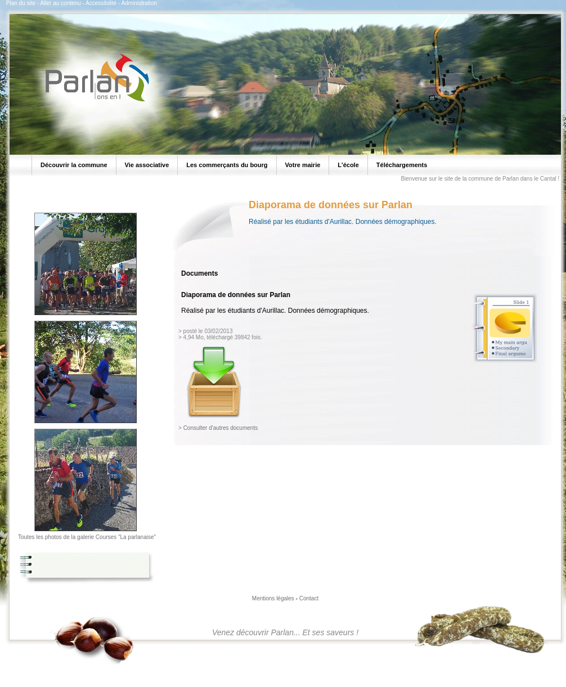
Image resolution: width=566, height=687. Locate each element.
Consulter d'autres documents (220, 428)
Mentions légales (273, 598)
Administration (138, 3)
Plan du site (20, 3)
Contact (308, 598)
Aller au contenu (60, 3)
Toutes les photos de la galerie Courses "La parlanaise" (87, 537)
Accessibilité (101, 3)
